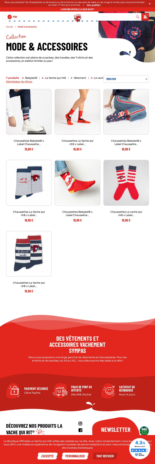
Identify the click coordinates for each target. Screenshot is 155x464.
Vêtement (80, 78)
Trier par (126, 79)
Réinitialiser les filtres (19, 81)
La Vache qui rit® (55, 78)
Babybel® (31, 78)
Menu (15, 16)
